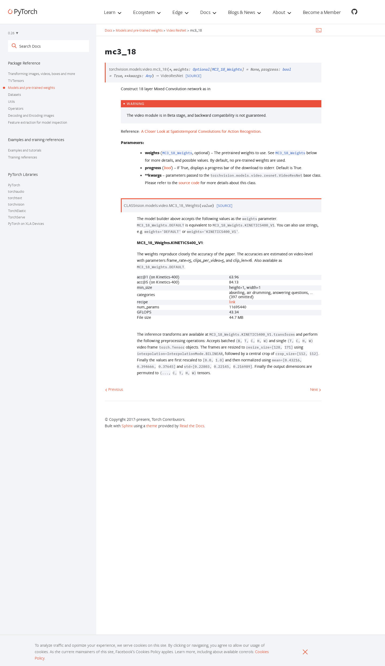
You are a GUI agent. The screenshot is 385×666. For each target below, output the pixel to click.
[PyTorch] (22, 12)
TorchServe (16, 217)
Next (315, 389)
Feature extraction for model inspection (37, 122)
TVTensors (16, 80)
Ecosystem (144, 12)
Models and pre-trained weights (31, 87)
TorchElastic (17, 211)
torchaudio (16, 191)
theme (151, 425)
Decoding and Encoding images (31, 115)
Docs (205, 12)
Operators (15, 108)
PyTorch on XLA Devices (26, 223)
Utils (11, 101)
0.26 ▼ (13, 33)
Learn (110, 12)
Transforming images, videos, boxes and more (41, 73)
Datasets (14, 94)
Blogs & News (241, 12)
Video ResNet (176, 30)
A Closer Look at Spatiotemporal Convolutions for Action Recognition (201, 131)
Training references (22, 157)
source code (189, 183)
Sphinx (127, 425)
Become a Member (322, 12)
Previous (114, 389)
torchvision (16, 204)
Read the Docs (192, 425)
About (279, 12)
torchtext (15, 198)
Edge (177, 12)
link (232, 302)
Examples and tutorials (24, 150)
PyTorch (14, 185)
